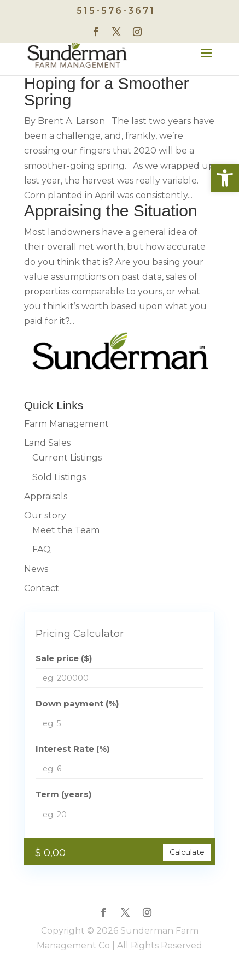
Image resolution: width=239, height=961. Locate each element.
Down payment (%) (77, 703)
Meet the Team (66, 530)
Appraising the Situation (110, 211)
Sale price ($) (64, 658)
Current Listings (67, 457)
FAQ (41, 549)
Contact (41, 588)
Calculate (187, 852)
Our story (45, 515)
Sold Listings (59, 477)
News (36, 569)
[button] (225, 178)
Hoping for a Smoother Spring (106, 91)
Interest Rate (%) (72, 749)
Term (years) (63, 794)
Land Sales (47, 443)
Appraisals (45, 496)
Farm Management (66, 423)
